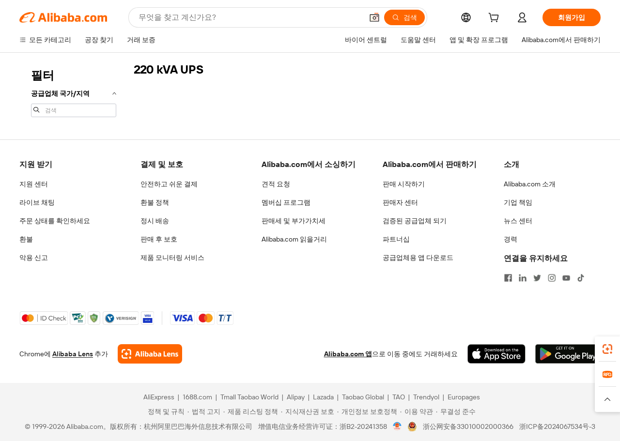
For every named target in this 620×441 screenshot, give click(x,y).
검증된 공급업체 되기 (415, 221)
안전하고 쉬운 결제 (169, 184)
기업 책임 (518, 202)
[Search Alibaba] (250, 17)
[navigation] (73, 92)
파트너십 (396, 239)
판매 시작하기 (404, 184)
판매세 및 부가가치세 (294, 221)
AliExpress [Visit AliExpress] (158, 397)
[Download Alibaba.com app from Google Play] (568, 354)
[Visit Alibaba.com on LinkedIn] (522, 278)
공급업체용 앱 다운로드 (418, 257)
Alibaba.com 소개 (530, 184)
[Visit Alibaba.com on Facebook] (508, 278)
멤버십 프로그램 (286, 202)
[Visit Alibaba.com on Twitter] (537, 278)
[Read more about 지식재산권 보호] (307, 411)
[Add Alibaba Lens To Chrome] (150, 354)
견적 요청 (276, 184)
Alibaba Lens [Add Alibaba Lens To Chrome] (72, 354)
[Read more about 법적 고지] (203, 411)
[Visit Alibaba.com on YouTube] (566, 278)
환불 (26, 239)
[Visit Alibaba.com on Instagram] (551, 278)
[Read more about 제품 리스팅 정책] (250, 411)
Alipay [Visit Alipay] (296, 397)
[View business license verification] (397, 426)
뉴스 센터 (518, 221)
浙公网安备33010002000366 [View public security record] (468, 426)
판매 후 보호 (158, 239)
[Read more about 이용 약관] (416, 411)
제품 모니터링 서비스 (172, 257)
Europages (464, 397)
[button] (374, 17)
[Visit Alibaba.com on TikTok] (580, 278)
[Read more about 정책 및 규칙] (165, 411)
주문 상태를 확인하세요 (54, 221)
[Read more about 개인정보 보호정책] (367, 411)
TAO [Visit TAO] (398, 397)
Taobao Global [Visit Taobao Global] (363, 397)
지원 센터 (33, 184)
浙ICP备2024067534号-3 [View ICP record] (557, 426)
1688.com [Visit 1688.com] (197, 397)
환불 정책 (154, 202)
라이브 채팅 (37, 202)
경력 (510, 239)
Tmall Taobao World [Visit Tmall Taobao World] (249, 397)
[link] (607, 349)
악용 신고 (33, 257)
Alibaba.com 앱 (348, 354)
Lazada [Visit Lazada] (323, 397)
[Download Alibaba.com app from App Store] (496, 354)
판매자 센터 (400, 202)
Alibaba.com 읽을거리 (294, 239)
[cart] (495, 19)
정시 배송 (154, 221)
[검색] (404, 17)
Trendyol (426, 397)
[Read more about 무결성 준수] (456, 411)
